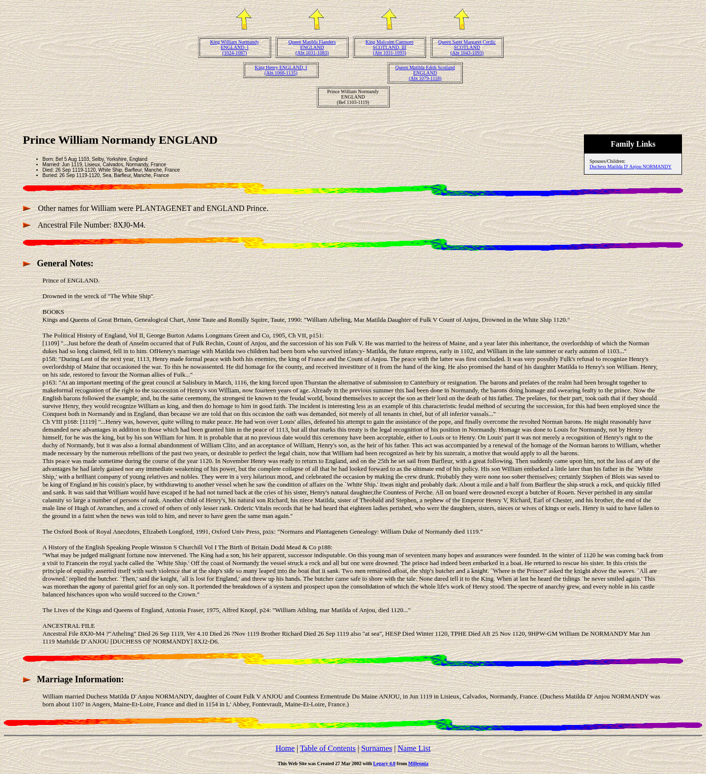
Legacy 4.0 (384, 763)
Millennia (418, 763)
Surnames (376, 748)
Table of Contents (328, 748)
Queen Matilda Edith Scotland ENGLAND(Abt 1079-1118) (424, 73)
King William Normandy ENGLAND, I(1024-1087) (234, 47)
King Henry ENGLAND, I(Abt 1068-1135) (281, 70)
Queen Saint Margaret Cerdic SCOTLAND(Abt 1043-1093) (467, 47)
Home (285, 748)
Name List (414, 748)
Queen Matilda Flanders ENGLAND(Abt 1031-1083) (312, 47)
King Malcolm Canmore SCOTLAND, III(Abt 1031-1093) (390, 47)
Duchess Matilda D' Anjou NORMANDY (630, 166)
